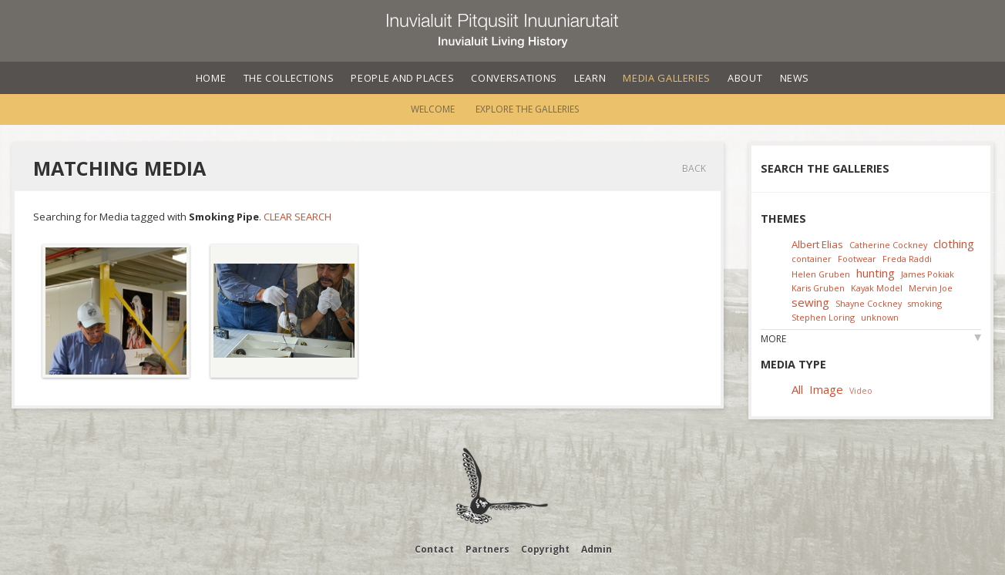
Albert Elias (817, 244)
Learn (590, 78)
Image (826, 389)
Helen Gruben (821, 274)
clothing (953, 243)
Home (211, 78)
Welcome (433, 109)
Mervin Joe (931, 288)
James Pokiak (927, 274)
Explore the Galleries (527, 109)
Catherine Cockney (888, 245)
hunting (875, 273)
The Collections (289, 78)
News (795, 78)
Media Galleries (667, 78)
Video (860, 390)
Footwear (857, 258)
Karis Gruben (818, 288)
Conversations (513, 78)
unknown (880, 317)
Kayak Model (876, 288)
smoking (925, 303)
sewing (810, 302)
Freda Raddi (907, 258)
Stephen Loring (823, 317)
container (812, 258)
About (745, 78)
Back (694, 168)
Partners (487, 549)
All (797, 389)
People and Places (402, 78)
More (773, 338)
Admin (596, 549)
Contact (434, 549)
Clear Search (297, 217)
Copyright (545, 549)
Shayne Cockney (868, 303)
